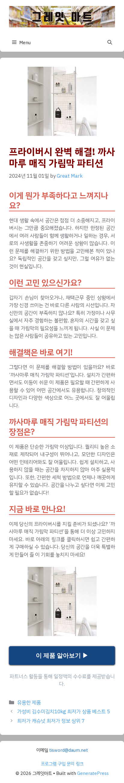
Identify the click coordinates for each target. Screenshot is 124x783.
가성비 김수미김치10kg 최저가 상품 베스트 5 (63, 711)
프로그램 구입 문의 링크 (62, 763)
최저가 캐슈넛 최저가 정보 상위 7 (51, 721)
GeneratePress (93, 773)
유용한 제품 (29, 702)
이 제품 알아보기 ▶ (62, 655)
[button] (109, 42)
